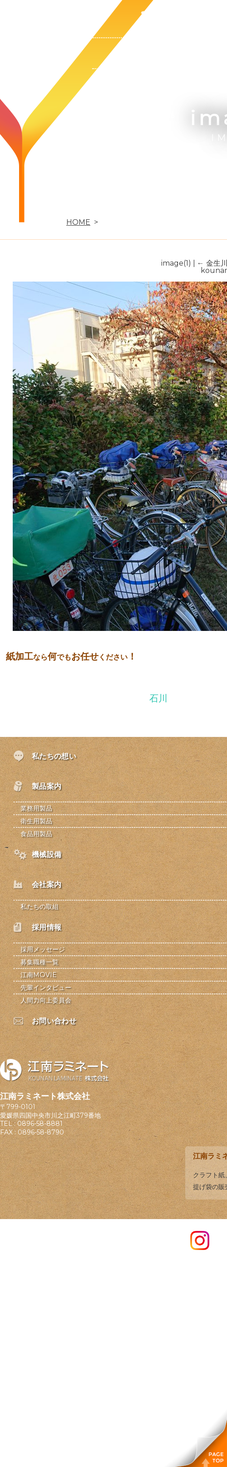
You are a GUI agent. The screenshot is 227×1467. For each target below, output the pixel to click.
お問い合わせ (69, 207)
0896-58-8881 (40, 1123)
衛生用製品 (156, 84)
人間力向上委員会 (45, 1000)
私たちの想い (69, 15)
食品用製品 (156, 115)
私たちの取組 (39, 906)
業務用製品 (156, 53)
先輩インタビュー (45, 987)
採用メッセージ (42, 949)
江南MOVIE (38, 975)
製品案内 (156, 15)
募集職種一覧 (39, 962)
